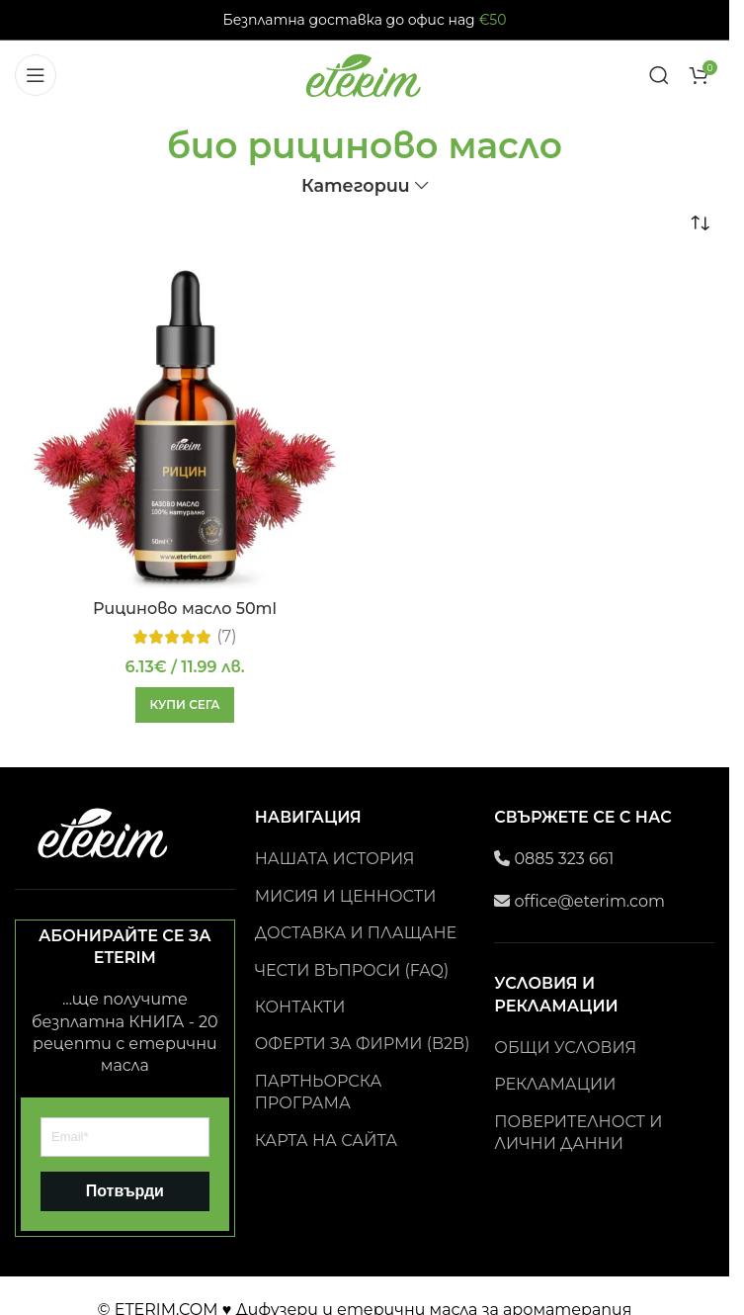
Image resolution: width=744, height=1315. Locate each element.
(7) (227, 637)
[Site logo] (365, 73)
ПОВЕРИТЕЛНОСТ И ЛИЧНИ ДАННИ (578, 1132)
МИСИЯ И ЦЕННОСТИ (346, 896)
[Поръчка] (699, 224)
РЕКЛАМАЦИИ (555, 1084)
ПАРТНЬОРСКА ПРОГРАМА (318, 1092)
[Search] (659, 75)
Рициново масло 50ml (185, 608)
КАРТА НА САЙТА (326, 1140)
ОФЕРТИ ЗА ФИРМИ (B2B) (362, 1043)
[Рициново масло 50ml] (185, 429)
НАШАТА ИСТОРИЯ (335, 858)
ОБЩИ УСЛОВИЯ (565, 1047)
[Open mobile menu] (35, 75)
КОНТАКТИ (300, 1007)
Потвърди (125, 1191)
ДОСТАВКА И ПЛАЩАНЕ (355, 932)
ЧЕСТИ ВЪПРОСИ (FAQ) (352, 970)
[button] (184, 705)
